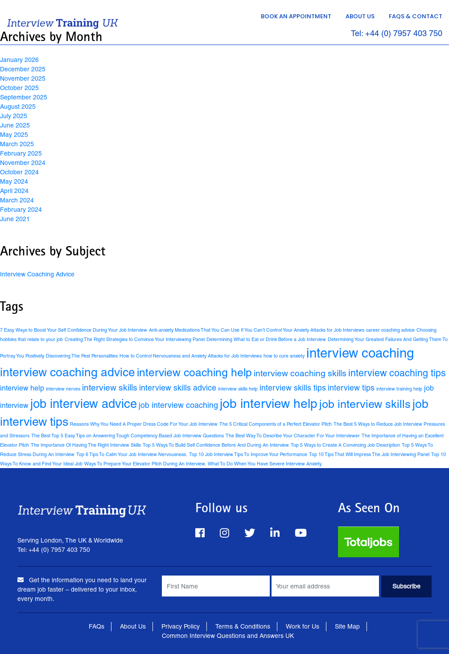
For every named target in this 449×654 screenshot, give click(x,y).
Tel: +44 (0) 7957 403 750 (396, 33)
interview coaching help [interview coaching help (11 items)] (194, 372)
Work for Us (302, 626)
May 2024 (14, 181)
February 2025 (21, 153)
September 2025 (23, 97)
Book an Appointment (296, 16)
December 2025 (22, 69)
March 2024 (17, 200)
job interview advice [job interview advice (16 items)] (83, 404)
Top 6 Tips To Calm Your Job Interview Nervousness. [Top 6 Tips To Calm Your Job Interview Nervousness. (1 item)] (131, 454)
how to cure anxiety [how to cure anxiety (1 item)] (284, 355)
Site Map (347, 626)
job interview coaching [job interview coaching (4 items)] (178, 405)
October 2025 (19, 87)
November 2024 (22, 162)
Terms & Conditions (242, 626)
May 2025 (14, 134)
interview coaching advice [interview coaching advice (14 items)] (67, 372)
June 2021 (15, 218)
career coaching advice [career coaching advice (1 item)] (390, 330)
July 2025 (13, 115)
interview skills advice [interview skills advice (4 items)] (177, 387)
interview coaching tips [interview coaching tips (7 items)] (397, 372)
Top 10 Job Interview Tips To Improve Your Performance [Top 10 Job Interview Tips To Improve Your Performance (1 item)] (248, 454)
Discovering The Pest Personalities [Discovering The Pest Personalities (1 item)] (82, 355)
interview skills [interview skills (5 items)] (109, 387)
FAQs (96, 626)
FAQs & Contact (415, 16)
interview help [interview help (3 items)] (22, 388)
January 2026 (19, 59)
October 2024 (19, 172)
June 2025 (15, 125)
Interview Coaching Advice (37, 274)
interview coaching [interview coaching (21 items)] (360, 353)
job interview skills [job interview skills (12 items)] (365, 404)
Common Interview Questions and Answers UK (228, 635)
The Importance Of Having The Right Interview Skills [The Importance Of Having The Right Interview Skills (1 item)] (86, 445)
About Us (360, 16)
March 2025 (17, 144)
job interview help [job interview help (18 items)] (268, 403)
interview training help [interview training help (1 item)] (399, 388)
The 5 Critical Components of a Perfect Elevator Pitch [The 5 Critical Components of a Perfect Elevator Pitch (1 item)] (275, 424)
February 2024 (21, 209)
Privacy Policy (180, 626)
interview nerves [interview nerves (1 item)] (63, 388)
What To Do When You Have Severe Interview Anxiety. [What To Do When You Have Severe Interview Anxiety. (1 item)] (265, 463)
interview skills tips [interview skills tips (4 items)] (293, 387)
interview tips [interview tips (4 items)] (351, 387)
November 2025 (22, 78)
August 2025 (18, 106)
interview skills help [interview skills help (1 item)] (238, 388)
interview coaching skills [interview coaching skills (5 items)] (300, 373)
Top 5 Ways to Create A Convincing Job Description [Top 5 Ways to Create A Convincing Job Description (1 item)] (345, 445)
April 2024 (14, 190)
